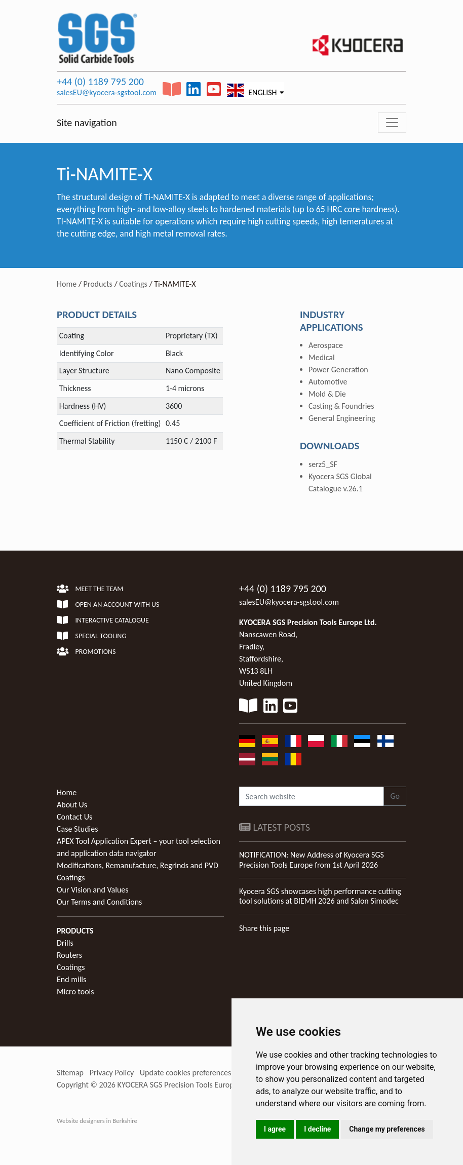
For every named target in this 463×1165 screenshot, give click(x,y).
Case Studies (77, 829)
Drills (65, 943)
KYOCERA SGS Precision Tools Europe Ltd (184, 1085)
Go (395, 796)
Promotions (86, 651)
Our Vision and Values (93, 890)
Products (98, 284)
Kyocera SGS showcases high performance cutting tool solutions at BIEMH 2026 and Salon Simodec (320, 896)
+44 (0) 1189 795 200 (100, 81)
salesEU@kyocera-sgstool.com (107, 92)
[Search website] (311, 796)
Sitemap (70, 1072)
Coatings (133, 284)
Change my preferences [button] (387, 1129)
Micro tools (75, 991)
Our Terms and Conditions (99, 902)
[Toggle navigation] (392, 122)
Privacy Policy (112, 1072)
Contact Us (74, 817)
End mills (71, 979)
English (252, 90)
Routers (69, 955)
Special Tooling (91, 636)
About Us (72, 804)
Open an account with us (108, 604)
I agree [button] (275, 1129)
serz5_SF (322, 464)
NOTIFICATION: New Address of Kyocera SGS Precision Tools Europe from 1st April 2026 (311, 859)
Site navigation (87, 122)
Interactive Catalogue (103, 620)
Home (66, 284)
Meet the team (90, 589)
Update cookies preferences (185, 1072)
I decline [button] (317, 1129)
